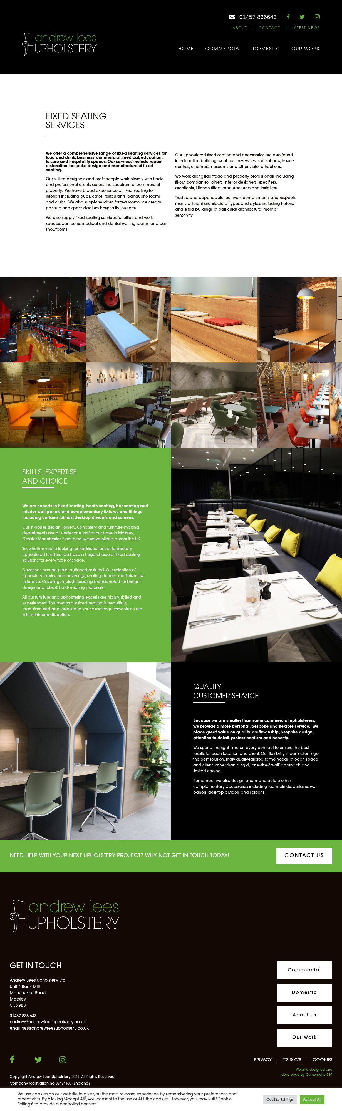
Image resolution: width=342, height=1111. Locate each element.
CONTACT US (304, 856)
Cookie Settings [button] (280, 1100)
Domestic (266, 49)
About (239, 28)
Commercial (223, 49)
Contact (269, 28)
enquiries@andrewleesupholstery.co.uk (49, 1029)
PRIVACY (263, 1060)
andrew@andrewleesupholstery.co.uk (48, 1022)
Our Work (305, 49)
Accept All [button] (312, 1100)
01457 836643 (258, 17)
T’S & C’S (292, 1060)
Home (186, 49)
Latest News (306, 28)
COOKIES (322, 1060)
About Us (304, 1015)
